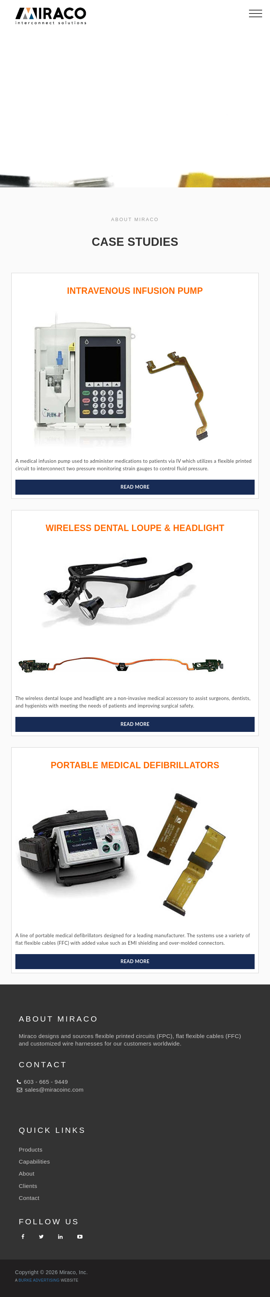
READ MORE (135, 487)
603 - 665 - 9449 (46, 1082)
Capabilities (34, 1161)
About (26, 1173)
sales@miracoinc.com (54, 1089)
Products (30, 1149)
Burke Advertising (39, 1280)
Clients (28, 1186)
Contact (29, 1198)
